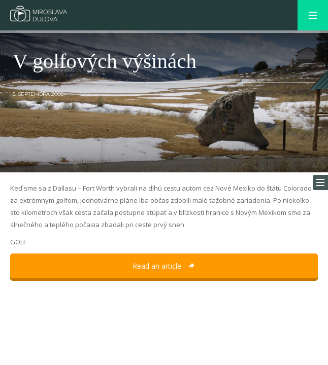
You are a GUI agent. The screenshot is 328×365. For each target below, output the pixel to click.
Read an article (164, 266)
